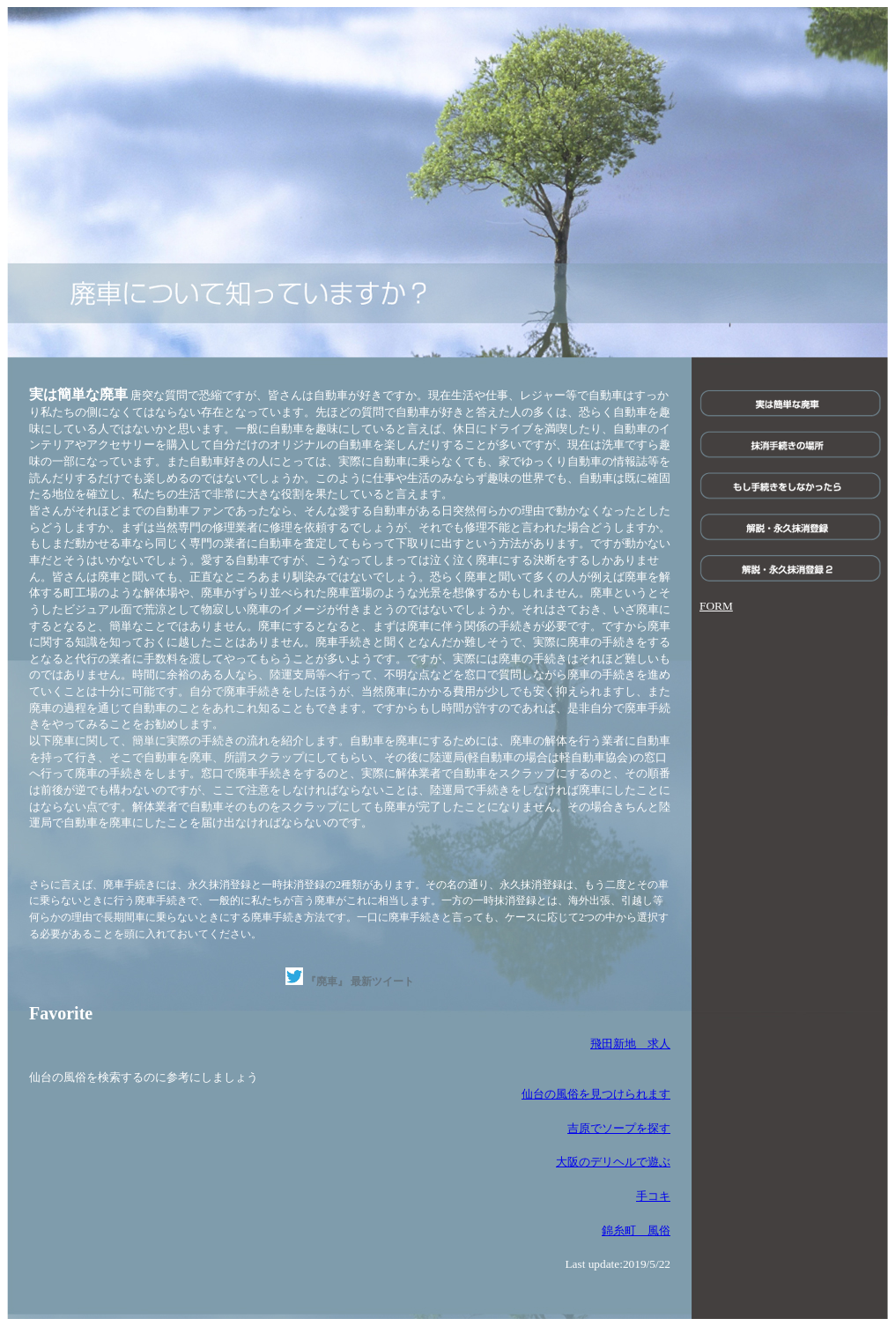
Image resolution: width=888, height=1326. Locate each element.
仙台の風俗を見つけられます (596, 1093)
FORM (716, 605)
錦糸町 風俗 (636, 1230)
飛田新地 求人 (630, 1043)
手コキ (653, 1196)
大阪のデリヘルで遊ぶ (613, 1161)
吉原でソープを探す (618, 1128)
